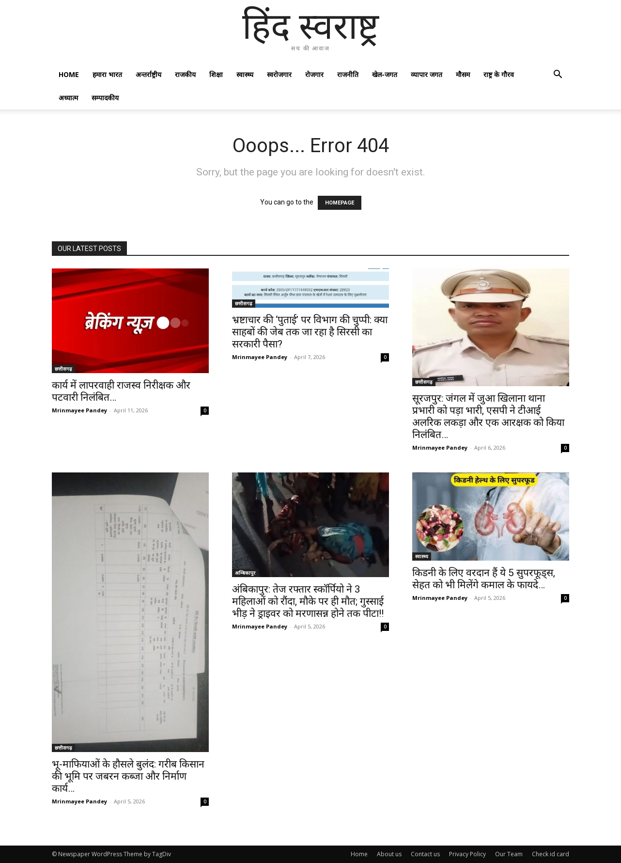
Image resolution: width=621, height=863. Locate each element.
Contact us (425, 854)
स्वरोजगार (279, 74)
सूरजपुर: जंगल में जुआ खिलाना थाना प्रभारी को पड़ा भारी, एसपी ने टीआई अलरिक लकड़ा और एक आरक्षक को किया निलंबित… (488, 416)
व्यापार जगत (426, 74)
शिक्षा (216, 74)
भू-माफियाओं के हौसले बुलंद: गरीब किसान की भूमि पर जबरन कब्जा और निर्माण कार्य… (128, 776)
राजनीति (347, 74)
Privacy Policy (467, 854)
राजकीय (185, 74)
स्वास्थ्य (244, 74)
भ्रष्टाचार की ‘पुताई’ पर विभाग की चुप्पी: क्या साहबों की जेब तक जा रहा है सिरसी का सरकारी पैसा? (310, 332)
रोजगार (314, 74)
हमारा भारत (107, 74)
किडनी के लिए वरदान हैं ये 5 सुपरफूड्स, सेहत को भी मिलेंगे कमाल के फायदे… (483, 579)
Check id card (550, 854)
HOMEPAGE (339, 203)
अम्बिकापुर (245, 572)
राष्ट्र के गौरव (498, 74)
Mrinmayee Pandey (79, 410)
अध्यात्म (68, 97)
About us (389, 854)
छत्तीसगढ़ (63, 368)
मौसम (463, 74)
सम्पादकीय (105, 97)
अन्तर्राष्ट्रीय (148, 74)
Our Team (509, 854)
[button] (557, 75)
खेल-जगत (384, 74)
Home (69, 74)
